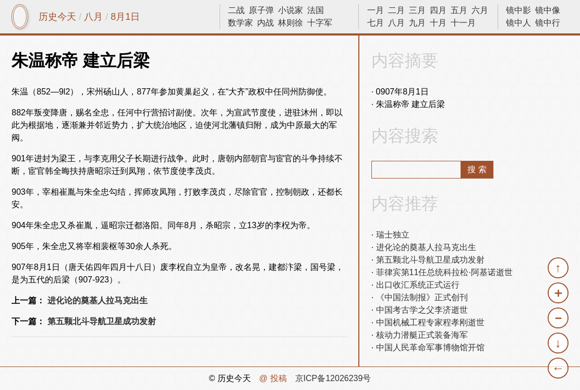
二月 (396, 10)
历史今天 (57, 16)
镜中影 (518, 10)
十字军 (319, 22)
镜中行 (547, 22)
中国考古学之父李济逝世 (422, 309)
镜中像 (547, 10)
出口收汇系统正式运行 (418, 284)
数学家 (240, 22)
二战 (236, 10)
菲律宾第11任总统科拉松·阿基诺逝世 (444, 272)
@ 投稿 (273, 378)
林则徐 (290, 22)
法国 (315, 10)
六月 (480, 10)
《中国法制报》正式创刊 (422, 297)
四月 (438, 10)
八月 (93, 16)
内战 (265, 22)
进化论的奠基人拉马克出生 (97, 300)
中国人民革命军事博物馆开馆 (430, 347)
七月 (375, 22)
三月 (417, 10)
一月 (375, 10)
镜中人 (518, 22)
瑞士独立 (392, 234)
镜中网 (19, 16)
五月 (459, 10)
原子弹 (261, 10)
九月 (417, 22)
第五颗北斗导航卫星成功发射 (101, 321)
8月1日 (125, 16)
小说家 (290, 10)
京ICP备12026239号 (333, 378)
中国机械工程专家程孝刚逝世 (430, 322)
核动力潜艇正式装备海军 (422, 334)
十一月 (463, 22)
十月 (438, 22)
